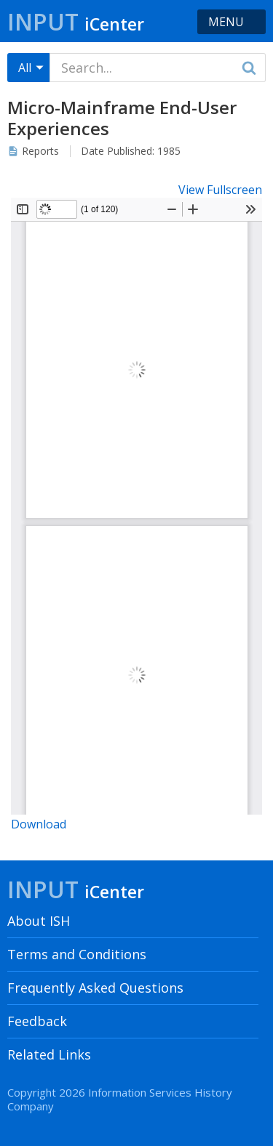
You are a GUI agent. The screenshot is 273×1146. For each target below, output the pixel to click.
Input (75, 21)
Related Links (49, 1054)
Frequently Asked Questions (95, 987)
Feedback (37, 1021)
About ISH (38, 920)
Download (38, 824)
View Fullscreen (220, 190)
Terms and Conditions (76, 954)
